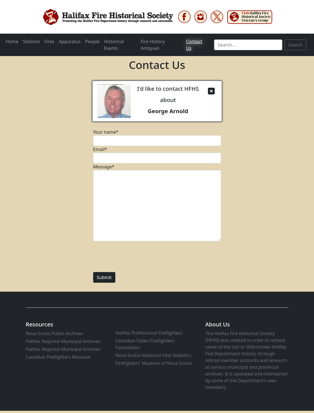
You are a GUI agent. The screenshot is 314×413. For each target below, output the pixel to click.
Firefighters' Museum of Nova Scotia (153, 363)
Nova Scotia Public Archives (54, 333)
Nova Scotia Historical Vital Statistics (153, 355)
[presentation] (135, 257)
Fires (49, 41)
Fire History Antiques (153, 44)
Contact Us (194, 44)
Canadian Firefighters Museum (58, 357)
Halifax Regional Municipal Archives (63, 341)
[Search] (248, 45)
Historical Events (114, 44)
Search (295, 45)
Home (12, 41)
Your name (105, 132)
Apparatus (70, 41)
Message (103, 167)
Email (100, 149)
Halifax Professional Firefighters (148, 333)
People (92, 41)
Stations (31, 41)
